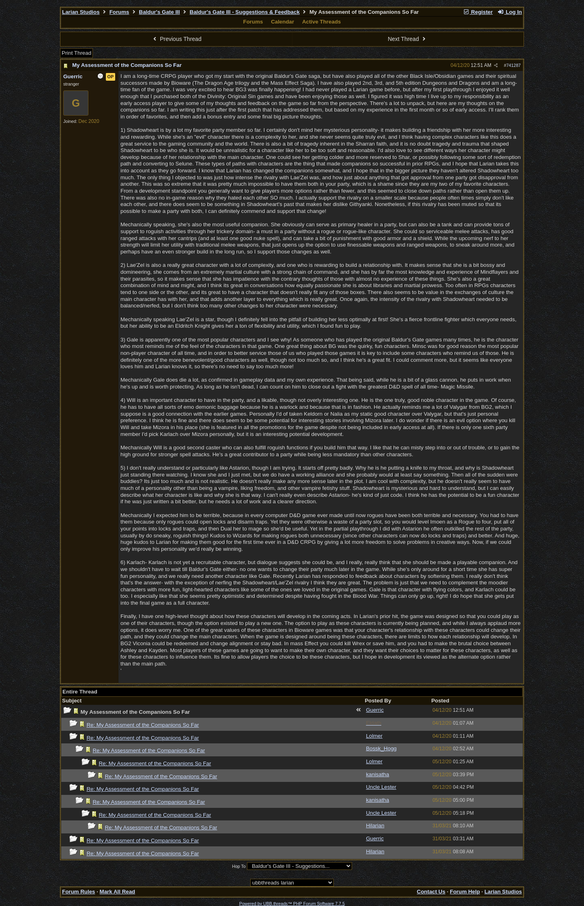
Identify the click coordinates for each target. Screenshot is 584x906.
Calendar (282, 22)
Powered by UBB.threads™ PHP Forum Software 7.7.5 (292, 903)
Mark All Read (117, 892)
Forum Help (465, 892)
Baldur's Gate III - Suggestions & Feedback (245, 12)
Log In (510, 12)
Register (478, 12)
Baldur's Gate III (159, 12)
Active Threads (321, 22)
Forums (119, 12)
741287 (513, 65)
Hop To (239, 866)
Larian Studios (81, 12)
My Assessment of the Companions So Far (127, 65)
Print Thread (76, 53)
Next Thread (407, 39)
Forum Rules (78, 892)
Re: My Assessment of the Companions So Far (142, 725)
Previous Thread (176, 39)
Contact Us (431, 892)
